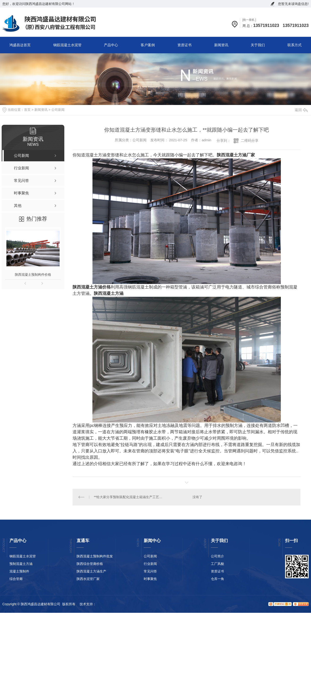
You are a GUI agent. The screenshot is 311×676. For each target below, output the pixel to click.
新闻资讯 (221, 45)
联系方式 (294, 45)
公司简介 (217, 556)
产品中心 (111, 45)
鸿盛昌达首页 (20, 45)
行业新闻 (150, 564)
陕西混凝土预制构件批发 (95, 556)
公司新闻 (58, 110)
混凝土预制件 (19, 571)
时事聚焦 (150, 579)
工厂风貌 (217, 564)
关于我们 (258, 45)
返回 (301, 110)
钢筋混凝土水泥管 (67, 45)
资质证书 (184, 45)
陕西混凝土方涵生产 (91, 571)
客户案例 (148, 45)
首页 (27, 110)
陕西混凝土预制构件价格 (33, 274)
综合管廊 (16, 579)
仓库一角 (217, 579)
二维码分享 (249, 140)
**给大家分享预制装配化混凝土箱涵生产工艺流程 (129, 497)
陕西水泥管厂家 (88, 579)
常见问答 (150, 571)
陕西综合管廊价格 (90, 564)
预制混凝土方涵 (21, 564)
